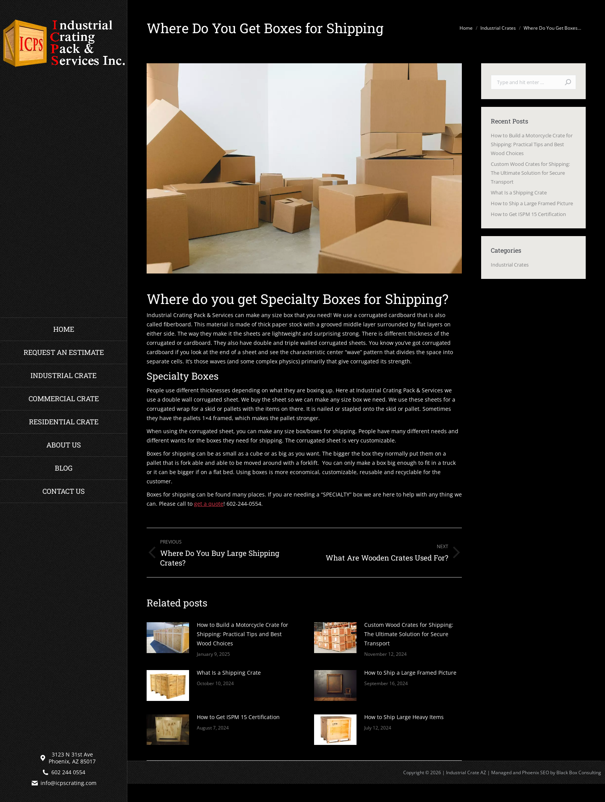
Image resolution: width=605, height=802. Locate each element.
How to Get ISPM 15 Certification (238, 717)
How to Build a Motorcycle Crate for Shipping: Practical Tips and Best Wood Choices (242, 634)
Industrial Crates (510, 264)
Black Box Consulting (578, 772)
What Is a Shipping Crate (229, 672)
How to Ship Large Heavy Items (404, 717)
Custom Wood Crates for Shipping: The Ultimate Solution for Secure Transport (408, 634)
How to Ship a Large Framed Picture (410, 672)
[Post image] (168, 637)
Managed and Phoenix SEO (520, 772)
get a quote (208, 503)
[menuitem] (63, 329)
